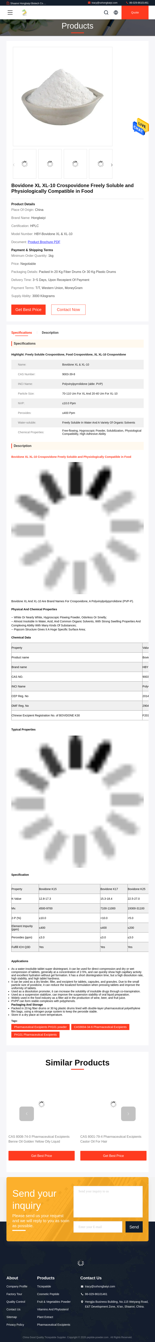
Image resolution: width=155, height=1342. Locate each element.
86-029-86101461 (137, 2)
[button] (111, 165)
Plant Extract (45, 1317)
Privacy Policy (15, 1324)
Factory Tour (14, 1294)
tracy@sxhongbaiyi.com (102, 2)
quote (135, 12)
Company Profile (16, 1286)
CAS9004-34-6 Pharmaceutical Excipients (100, 1027)
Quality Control (15, 1301)
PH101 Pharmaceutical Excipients (35, 1034)
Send (134, 1227)
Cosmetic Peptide (48, 1294)
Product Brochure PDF (44, 242)
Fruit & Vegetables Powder (54, 1301)
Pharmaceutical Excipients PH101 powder (40, 1027)
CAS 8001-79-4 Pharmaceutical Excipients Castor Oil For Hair (110, 1139)
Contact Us (13, 1309)
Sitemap (11, 1317)
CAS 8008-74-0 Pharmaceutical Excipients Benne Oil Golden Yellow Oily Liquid (38, 1139)
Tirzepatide (44, 1286)
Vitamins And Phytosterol (52, 1309)
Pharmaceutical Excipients (53, 1324)
